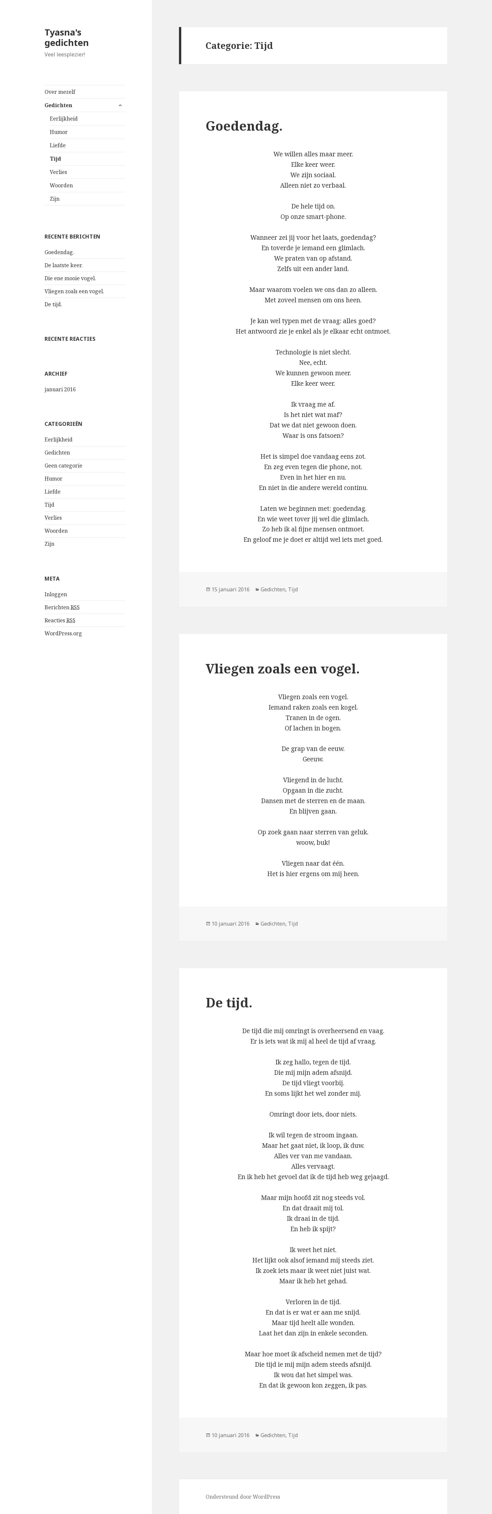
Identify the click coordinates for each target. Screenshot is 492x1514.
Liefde (58, 145)
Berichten (62, 607)
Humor (59, 132)
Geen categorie (63, 465)
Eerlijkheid (64, 118)
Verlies (58, 172)
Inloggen (56, 594)
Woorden (61, 185)
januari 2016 (60, 389)
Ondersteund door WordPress (243, 1496)
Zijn (55, 198)
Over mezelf (60, 91)
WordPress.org (63, 633)
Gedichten (58, 105)
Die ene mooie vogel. (70, 278)
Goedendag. (59, 252)
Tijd (55, 158)
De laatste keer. (64, 265)
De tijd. (53, 304)
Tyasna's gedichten (67, 37)
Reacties (60, 620)
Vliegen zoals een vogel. (74, 291)
